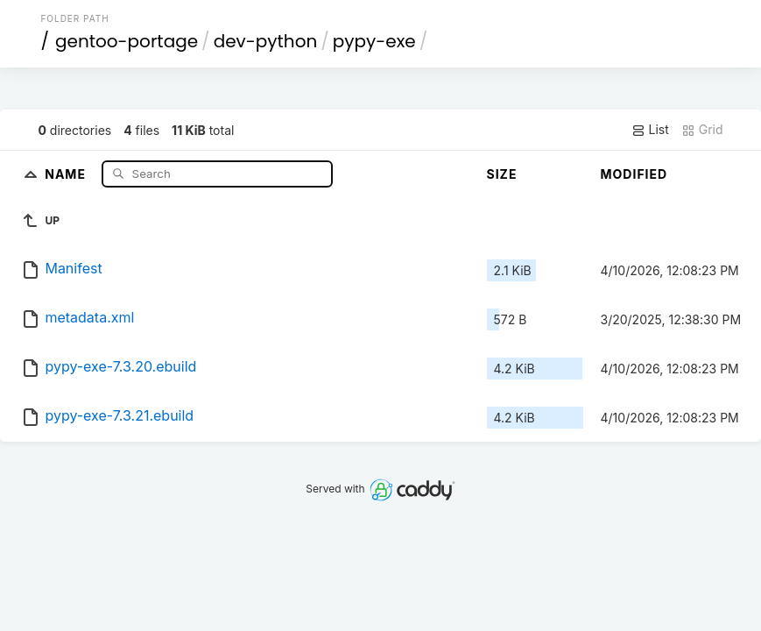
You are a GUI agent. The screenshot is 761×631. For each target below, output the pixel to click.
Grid (702, 130)
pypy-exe (374, 41)
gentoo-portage (126, 41)
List (650, 130)
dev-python (266, 41)
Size (502, 174)
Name (67, 173)
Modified (634, 174)
